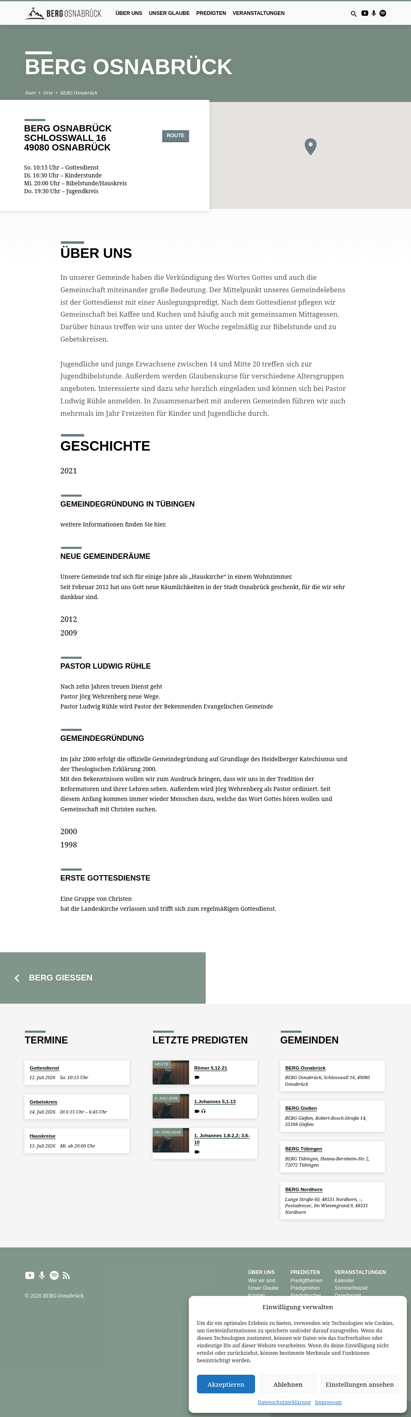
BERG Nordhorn (304, 1189)
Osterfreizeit (347, 1295)
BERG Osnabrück (78, 93)
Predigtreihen (305, 1288)
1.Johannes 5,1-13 (215, 1101)
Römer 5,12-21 (210, 1067)
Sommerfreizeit (350, 1288)
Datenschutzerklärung (284, 1402)
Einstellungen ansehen (360, 1384)
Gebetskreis (43, 1101)
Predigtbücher (305, 1295)
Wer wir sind (261, 1281)
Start (30, 93)
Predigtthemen (306, 1281)
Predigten (211, 13)
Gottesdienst (44, 1067)
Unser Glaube (169, 13)
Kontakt (256, 1295)
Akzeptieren (225, 1384)
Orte (48, 93)
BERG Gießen (60, 977)
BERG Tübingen (303, 1148)
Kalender (344, 1281)
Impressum (328, 1402)
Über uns (129, 13)
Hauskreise (43, 1135)
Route (170, 135)
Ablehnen (288, 1384)
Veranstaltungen (259, 13)
